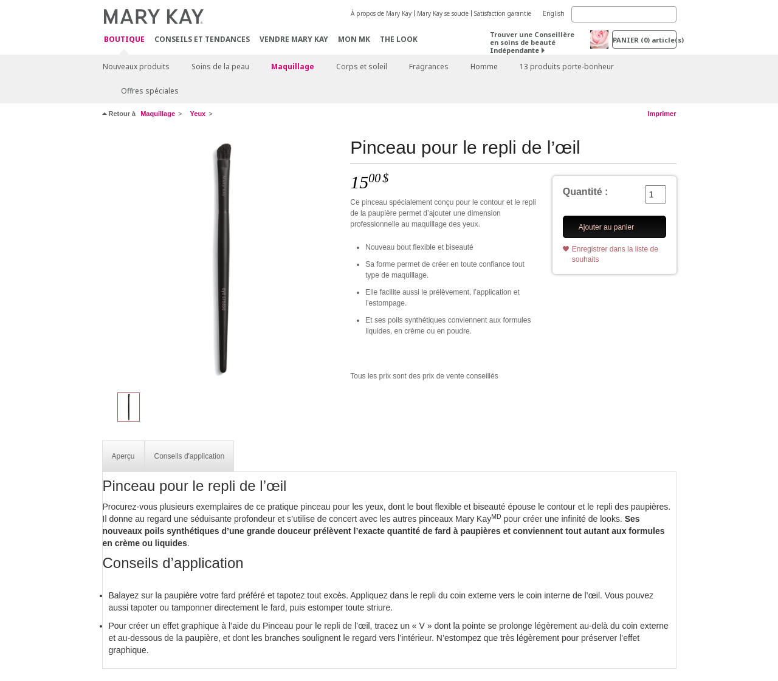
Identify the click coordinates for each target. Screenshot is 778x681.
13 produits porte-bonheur (567, 66)
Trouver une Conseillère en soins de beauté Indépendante (532, 42)
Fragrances (429, 66)
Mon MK (354, 39)
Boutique (124, 39)
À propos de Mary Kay (381, 13)
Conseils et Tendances (202, 39)
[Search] (623, 14)
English (554, 13)
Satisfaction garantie (502, 13)
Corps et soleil (361, 66)
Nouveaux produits (136, 66)
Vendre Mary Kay (294, 39)
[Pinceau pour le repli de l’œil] (221, 258)
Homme (484, 66)
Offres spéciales (150, 91)
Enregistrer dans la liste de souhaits (615, 254)
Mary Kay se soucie (443, 13)
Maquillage (292, 66)
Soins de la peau (220, 66)
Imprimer (661, 113)
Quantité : (585, 192)
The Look (399, 39)
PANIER (644, 39)
